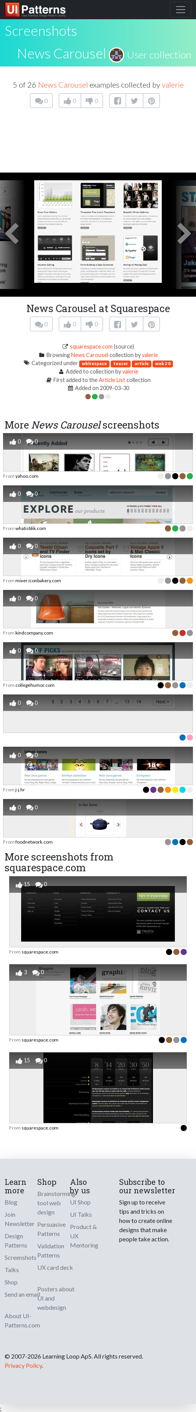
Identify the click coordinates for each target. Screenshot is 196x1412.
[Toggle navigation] (180, 9)
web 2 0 (162, 363)
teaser (120, 363)
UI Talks (81, 1214)
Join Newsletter (20, 1219)
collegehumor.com (35, 685)
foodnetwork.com (34, 842)
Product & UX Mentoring (84, 1236)
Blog (11, 1202)
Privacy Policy (23, 1365)
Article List (112, 380)
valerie (173, 84)
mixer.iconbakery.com (38, 580)
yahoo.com (26, 476)
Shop (11, 1282)
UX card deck (55, 1267)
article (142, 363)
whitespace (94, 363)
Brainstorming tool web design (56, 1203)
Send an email (22, 1294)
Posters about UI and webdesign (56, 1298)
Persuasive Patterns (51, 1229)
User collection (159, 54)
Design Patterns (16, 1240)
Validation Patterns (50, 1250)
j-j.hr (20, 789)
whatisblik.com (30, 528)
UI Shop (80, 1202)
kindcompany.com (34, 633)
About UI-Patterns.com (22, 1320)
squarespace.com (91, 346)
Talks (12, 1269)
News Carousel (61, 53)
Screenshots (21, 1257)
